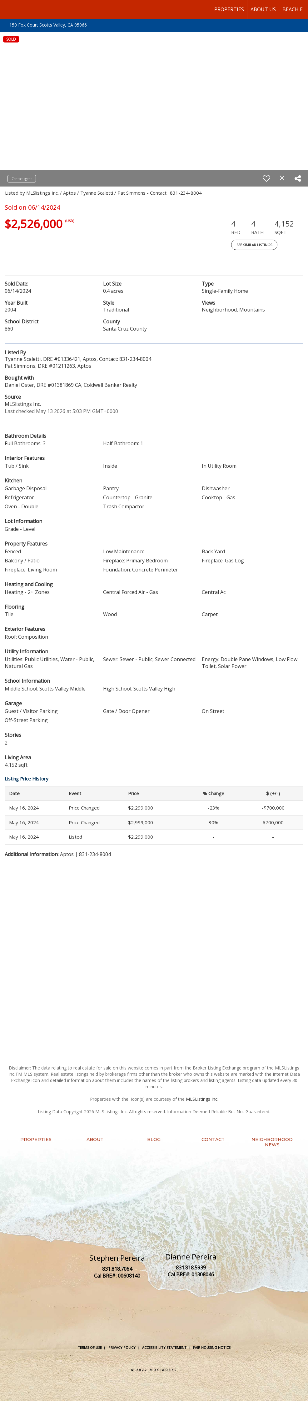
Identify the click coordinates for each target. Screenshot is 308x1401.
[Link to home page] (8, 9)
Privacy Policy (122, 1347)
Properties (229, 9)
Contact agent (22, 179)
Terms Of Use (90, 1347)
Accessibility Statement (164, 1347)
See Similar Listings (254, 244)
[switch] (266, 178)
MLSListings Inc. (202, 1099)
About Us (263, 9)
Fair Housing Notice (212, 1347)
